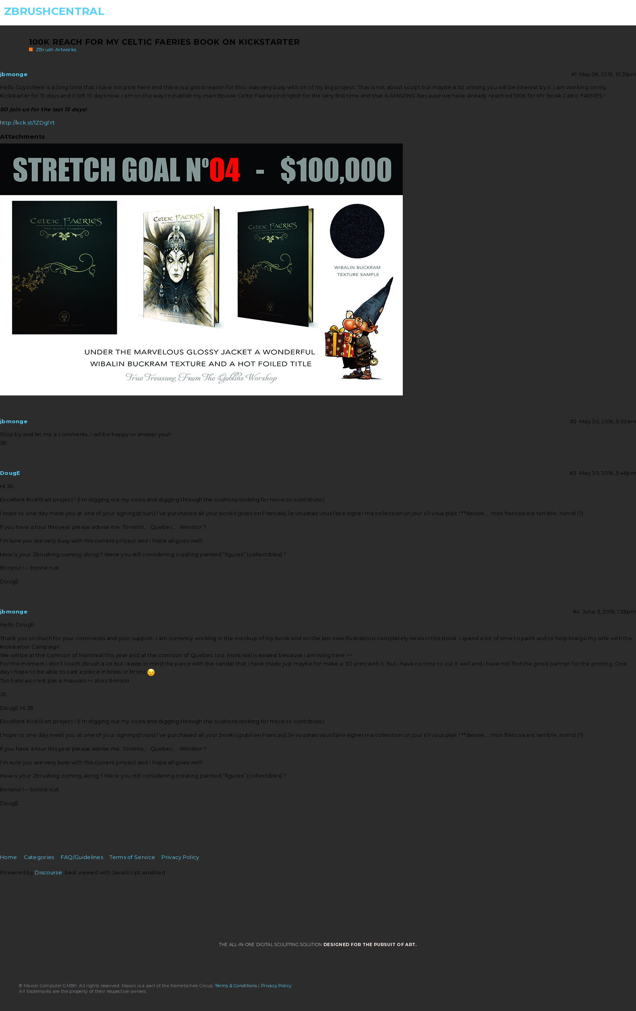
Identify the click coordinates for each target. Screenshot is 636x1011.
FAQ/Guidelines (82, 857)
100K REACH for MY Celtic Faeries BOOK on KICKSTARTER (164, 42)
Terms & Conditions (236, 985)
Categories (39, 857)
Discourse (48, 872)
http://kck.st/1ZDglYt (27, 122)
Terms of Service (132, 857)
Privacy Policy (180, 857)
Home (8, 857)
